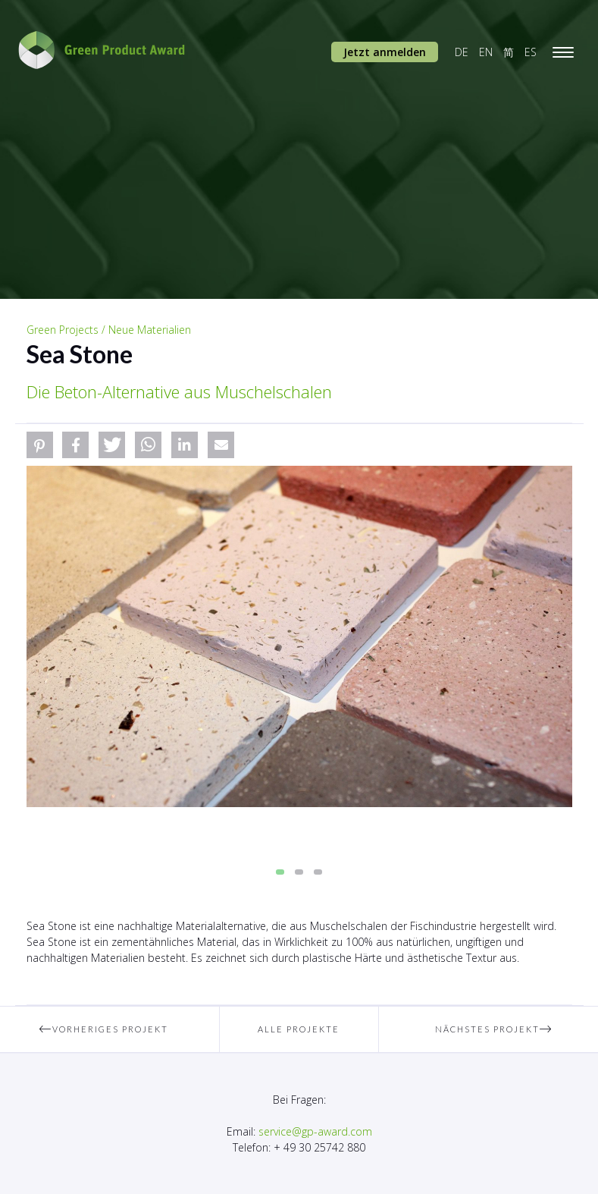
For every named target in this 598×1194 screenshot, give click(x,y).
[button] (40, 445)
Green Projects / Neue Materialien (109, 329)
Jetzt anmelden (384, 52)
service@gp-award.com (315, 1131)
